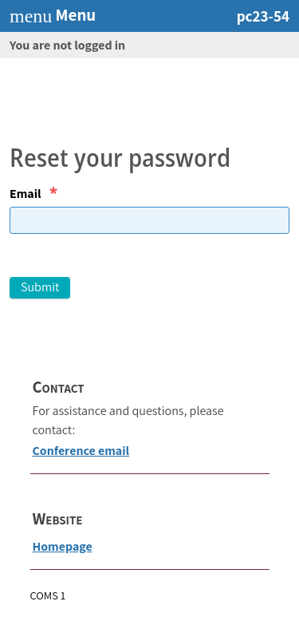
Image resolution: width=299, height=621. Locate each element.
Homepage (62, 546)
